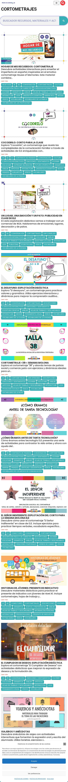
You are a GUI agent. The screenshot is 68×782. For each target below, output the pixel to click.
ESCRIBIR (5, 92)
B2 (19, 85)
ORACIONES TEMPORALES (26, 544)
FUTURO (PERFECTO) (43, 165)
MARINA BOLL (50, 96)
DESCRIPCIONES (49, 303)
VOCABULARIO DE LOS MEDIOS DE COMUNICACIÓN (22, 471)
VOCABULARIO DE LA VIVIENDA (14, 248)
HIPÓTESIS (15, 169)
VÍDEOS (5, 99)
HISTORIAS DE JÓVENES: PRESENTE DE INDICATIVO (29, 588)
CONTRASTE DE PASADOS (26, 158)
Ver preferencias (34, 774)
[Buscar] (62, 2)
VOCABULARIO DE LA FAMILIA (36, 99)
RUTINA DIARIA (8, 618)
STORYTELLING (27, 244)
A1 (3, 603)
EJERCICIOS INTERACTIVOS (45, 88)
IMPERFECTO (27, 464)
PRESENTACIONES (23, 614)
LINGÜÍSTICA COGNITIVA (32, 96)
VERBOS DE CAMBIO (47, 544)
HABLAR (27, 92)
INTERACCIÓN (40, 685)
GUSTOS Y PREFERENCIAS (36, 607)
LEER (18, 96)
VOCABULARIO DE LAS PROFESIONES (16, 103)
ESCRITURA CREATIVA (10, 310)
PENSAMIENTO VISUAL (33, 314)
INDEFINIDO (39, 464)
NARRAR (5, 468)
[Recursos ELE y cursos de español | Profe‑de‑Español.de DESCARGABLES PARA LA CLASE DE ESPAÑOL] (8, 3)
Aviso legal (50, 779)
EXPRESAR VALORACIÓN (23, 165)
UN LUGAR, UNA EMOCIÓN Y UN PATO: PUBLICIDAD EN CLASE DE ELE (31, 217)
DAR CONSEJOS (49, 233)
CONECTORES (17, 533)
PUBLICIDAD (13, 244)
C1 (12, 158)
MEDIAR (61, 96)
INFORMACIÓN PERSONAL (44, 611)
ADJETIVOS (6, 85)
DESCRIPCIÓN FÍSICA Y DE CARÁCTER (17, 88)
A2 (3, 303)
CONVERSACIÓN (29, 85)
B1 (14, 85)
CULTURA (58, 85)
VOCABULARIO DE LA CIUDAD (13, 318)
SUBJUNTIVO (17, 172)
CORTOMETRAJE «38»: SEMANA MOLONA (25, 362)
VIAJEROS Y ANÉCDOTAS (15, 731)
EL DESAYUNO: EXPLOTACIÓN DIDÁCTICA (24, 287)
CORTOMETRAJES (45, 85)
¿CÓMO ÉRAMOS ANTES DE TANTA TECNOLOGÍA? (29, 437)
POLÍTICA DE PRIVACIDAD (38, 779)
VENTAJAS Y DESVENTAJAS (31, 468)
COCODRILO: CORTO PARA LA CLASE (22, 142)
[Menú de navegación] (56, 3)
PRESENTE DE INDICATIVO (43, 614)
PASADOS (5, 172)
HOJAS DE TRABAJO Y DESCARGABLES (47, 92)
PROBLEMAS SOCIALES (11, 389)
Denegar (34, 767)
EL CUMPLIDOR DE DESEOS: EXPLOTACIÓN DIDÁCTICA (31, 663)
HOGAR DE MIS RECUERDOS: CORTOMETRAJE (27, 66)
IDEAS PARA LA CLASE (43, 241)
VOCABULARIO (16, 99)
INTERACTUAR (7, 96)
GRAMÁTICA (16, 92)
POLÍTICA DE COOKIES (21, 779)
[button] (65, 744)
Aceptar (34, 761)
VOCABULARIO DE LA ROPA (12, 393)
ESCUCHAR (6, 165)
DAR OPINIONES (34, 378)
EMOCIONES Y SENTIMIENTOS (37, 161)
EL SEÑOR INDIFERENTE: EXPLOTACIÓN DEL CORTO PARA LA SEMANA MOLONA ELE (33, 516)
